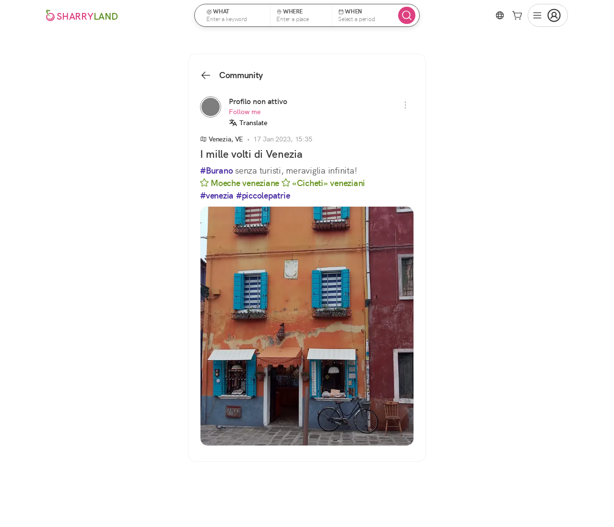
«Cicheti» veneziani (323, 183)
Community (231, 75)
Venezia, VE (221, 139)
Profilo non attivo (258, 101)
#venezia (217, 195)
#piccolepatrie (263, 195)
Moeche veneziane (239, 183)
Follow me (244, 111)
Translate (248, 122)
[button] (236, 15)
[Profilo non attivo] (210, 106)
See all (464, 363)
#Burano (216, 171)
